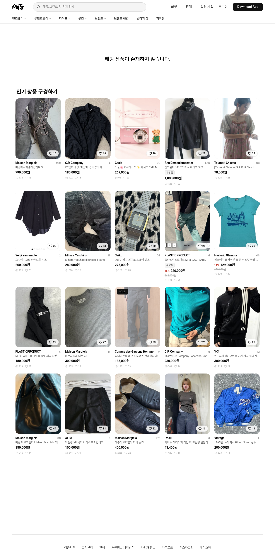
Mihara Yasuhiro (76, 255)
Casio (118, 163)
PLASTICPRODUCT (177, 255)
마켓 (174, 7)
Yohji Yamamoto (26, 255)
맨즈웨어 (19, 18)
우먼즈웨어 (42, 18)
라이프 (64, 18)
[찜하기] (53, 153)
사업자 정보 (148, 547)
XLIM (68, 438)
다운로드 (167, 547)
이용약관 (69, 547)
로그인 (223, 7)
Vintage (219, 438)
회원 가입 (207, 7)
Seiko (118, 255)
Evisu (168, 438)
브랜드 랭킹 (121, 18)
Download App (247, 7)
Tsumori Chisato (225, 163)
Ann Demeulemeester (179, 163)
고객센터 (87, 547)
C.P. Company (74, 163)
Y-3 (216, 351)
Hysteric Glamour (225, 255)
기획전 (160, 18)
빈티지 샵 (142, 18)
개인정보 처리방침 (122, 547)
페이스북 (205, 547)
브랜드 (100, 18)
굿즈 (82, 18)
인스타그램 (186, 547)
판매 (189, 7)
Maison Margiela (26, 163)
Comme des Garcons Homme (134, 351)
